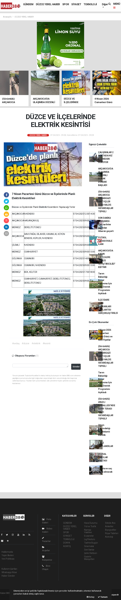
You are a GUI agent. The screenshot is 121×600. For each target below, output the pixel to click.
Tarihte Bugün (91, 542)
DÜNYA (66, 542)
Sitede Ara (110, 523)
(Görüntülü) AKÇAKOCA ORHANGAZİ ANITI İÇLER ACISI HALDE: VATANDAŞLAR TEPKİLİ (105, 201)
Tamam (103, 597)
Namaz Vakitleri (88, 531)
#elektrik (36, 343)
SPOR (65, 4)
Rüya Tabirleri (111, 533)
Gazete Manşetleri (89, 557)
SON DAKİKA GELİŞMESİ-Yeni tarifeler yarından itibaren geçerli (106, 224)
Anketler (109, 526)
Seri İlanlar (89, 549)
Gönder (76, 366)
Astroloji (109, 537)
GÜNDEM (28, 4)
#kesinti (46, 343)
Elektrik (43, 207)
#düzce (25, 343)
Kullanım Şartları (9, 569)
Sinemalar (89, 546)
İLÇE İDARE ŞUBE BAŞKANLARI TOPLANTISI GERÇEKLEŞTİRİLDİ (108, 306)
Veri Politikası (8, 559)
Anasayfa (7, 17)
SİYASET (76, 4)
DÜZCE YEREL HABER (48, 4)
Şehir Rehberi (90, 553)
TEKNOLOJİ (90, 4)
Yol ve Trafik (90, 526)
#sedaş (16, 343)
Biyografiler (110, 530)
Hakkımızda (7, 552)
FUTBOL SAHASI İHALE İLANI (105, 240)
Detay (90, 597)
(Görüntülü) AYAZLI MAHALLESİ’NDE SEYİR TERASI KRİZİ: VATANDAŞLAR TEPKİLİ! (106, 409)
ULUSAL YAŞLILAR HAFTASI (103, 457)
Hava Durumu (90, 523)
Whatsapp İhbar (9, 572)
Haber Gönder (8, 576)
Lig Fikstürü (89, 539)
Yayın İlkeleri (8, 555)
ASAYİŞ (67, 546)
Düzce (15, 207)
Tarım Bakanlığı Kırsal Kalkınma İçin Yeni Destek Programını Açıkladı (105, 283)
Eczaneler (89, 536)
